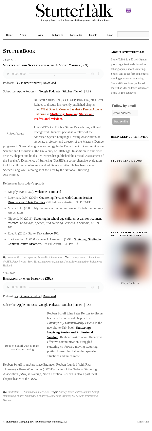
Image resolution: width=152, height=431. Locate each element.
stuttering (83, 261)
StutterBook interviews (50, 257)
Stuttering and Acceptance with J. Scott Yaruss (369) (45, 65)
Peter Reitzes (19, 261)
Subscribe (57, 35)
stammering (48, 261)
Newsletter (76, 35)
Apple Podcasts (27, 91)
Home (9, 35)
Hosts (39, 35)
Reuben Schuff (91, 392)
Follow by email (124, 105)
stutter (59, 261)
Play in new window (28, 83)
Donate (93, 35)
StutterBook (70, 261)
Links (110, 35)
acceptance (79, 257)
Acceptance (30, 257)
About (23, 35)
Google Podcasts (49, 91)
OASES (7, 261)
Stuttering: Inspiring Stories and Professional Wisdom (70, 332)
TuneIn (78, 91)
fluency (63, 392)
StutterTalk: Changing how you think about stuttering (34, 421)
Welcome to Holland (48, 191)
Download (49, 83)
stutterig (43, 395)
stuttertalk (13, 257)
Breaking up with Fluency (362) (28, 278)
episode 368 (50, 233)
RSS (88, 91)
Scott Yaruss (34, 261)
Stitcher (67, 91)
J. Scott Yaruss (94, 257)
